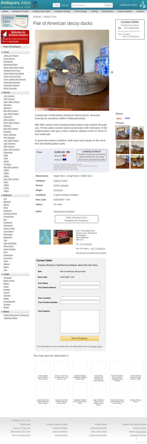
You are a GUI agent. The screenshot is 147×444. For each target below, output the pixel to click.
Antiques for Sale (20, 11)
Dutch (6, 286)
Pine (5, 252)
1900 (6, 155)
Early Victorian (10, 134)
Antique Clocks (61, 440)
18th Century (9, 99)
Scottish (7, 304)
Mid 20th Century (11, 167)
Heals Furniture (139, 432)
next (106, 72)
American (58, 190)
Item (40, 271)
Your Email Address (47, 287)
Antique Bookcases (98, 432)
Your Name (43, 283)
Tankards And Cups (12, 70)
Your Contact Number (48, 302)
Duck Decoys (9, 58)
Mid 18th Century (11, 111)
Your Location (44, 298)
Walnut (7, 264)
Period (6, 92)
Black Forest (9, 281)
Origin (6, 274)
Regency (7, 126)
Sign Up (65, 5)
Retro (6, 182)
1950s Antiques (61, 185)
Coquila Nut (9, 216)
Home (5, 11)
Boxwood (7, 210)
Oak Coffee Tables (99, 436)
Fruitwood (8, 222)
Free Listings (81, 11)
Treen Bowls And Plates (14, 73)
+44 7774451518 (97, 248)
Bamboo (7, 202)
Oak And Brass (10, 243)
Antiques (15, 2)
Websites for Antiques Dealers (18, 33)
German (7, 295)
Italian (6, 298)
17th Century (9, 96)
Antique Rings (101, 429)
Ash (5, 199)
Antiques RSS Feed (22, 436)
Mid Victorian (9, 137)
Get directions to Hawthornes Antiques (91, 253)
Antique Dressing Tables (57, 429)
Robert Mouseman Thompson (16, 315)
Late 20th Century (11, 179)
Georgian (7, 105)
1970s (6, 188)
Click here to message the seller (91, 159)
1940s (6, 173)
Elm (5, 219)
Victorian (7, 131)
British (6, 283)
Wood (6, 267)
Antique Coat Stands (98, 440)
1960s (6, 185)
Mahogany (8, 234)
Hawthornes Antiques (64, 211)
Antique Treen (60, 180)
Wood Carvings (10, 88)
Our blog (26, 432)
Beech (6, 205)
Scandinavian (9, 301)
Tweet (127, 47)
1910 (6, 158)
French (7, 292)
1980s (6, 191)
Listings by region (128, 4)
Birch (6, 207)
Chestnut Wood (10, 213)
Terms (14, 440)
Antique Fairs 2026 (41, 11)
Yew (5, 270)
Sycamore (8, 258)
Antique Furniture (60, 432)
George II (8, 108)
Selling (94, 11)
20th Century (9, 146)
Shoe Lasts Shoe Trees (14, 67)
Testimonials (25, 429)
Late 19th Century (11, 140)
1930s (6, 170)
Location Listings (62, 11)
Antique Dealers (125, 11)
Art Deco (7, 164)
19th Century (9, 120)
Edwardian (8, 152)
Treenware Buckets (12, 82)
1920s (6, 161)
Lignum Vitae (9, 228)
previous (37, 72)
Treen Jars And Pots (12, 76)
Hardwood (8, 225)
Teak (6, 261)
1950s (6, 176)
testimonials (14, 41)
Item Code (42, 277)
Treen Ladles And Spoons (15, 79)
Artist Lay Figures (11, 55)
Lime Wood (8, 231)
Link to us (17, 432)
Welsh (6, 307)
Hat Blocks (8, 61)
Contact (140, 11)
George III (8, 117)
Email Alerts (107, 11)
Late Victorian (9, 143)
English (7, 289)
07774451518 (86, 244)
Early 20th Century (12, 149)
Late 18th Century (11, 114)
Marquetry (8, 237)
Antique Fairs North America (134, 429)
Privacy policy (96, 351)
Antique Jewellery (60, 436)
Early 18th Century (12, 102)
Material (7, 195)
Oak (5, 240)
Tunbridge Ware (10, 318)
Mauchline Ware (10, 64)
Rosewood (8, 255)
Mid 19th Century (11, 129)
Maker (6, 311)
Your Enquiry (44, 311)
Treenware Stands (11, 85)
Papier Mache (9, 249)
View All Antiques (12, 46)
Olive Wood (9, 246)
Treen (6, 52)
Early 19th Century (12, 123)
